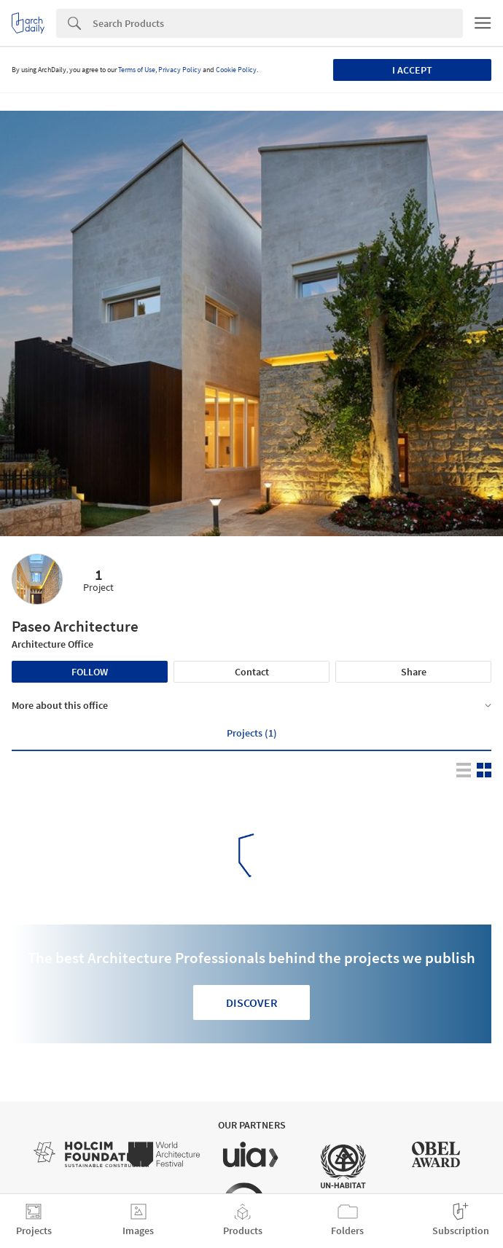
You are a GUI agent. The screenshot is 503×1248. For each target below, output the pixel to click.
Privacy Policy (179, 69)
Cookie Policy (236, 69)
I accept (412, 69)
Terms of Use (136, 69)
